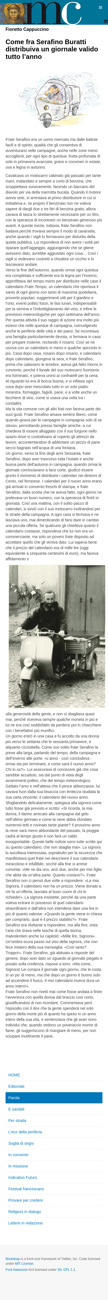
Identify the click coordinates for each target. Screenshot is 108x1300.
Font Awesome (16, 1270)
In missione (18, 1166)
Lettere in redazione (25, 1223)
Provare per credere (25, 1200)
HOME (14, 1075)
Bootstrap (13, 1259)
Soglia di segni (21, 1143)
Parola (13, 1098)
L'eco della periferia (25, 1132)
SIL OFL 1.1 (66, 1270)
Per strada (17, 1120)
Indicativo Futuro (22, 1177)
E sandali (16, 1109)
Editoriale (16, 1086)
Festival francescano (26, 1189)
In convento (18, 1154)
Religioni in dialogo (24, 1211)
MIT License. (24, 1264)
